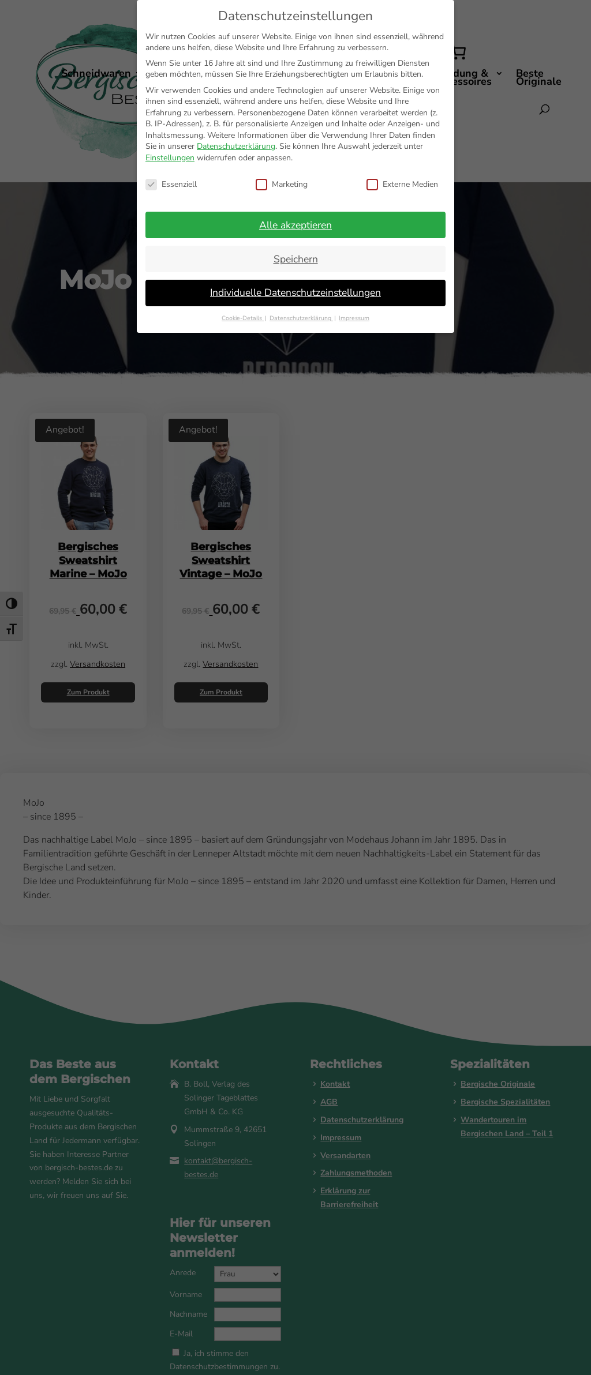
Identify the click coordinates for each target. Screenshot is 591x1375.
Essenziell (171, 184)
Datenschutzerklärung (236, 146)
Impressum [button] (354, 318)
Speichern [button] (296, 259)
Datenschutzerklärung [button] (301, 318)
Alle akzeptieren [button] (295, 225)
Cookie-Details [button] (243, 318)
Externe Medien (402, 184)
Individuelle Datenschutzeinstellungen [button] (295, 292)
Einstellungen (169, 157)
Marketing (282, 184)
